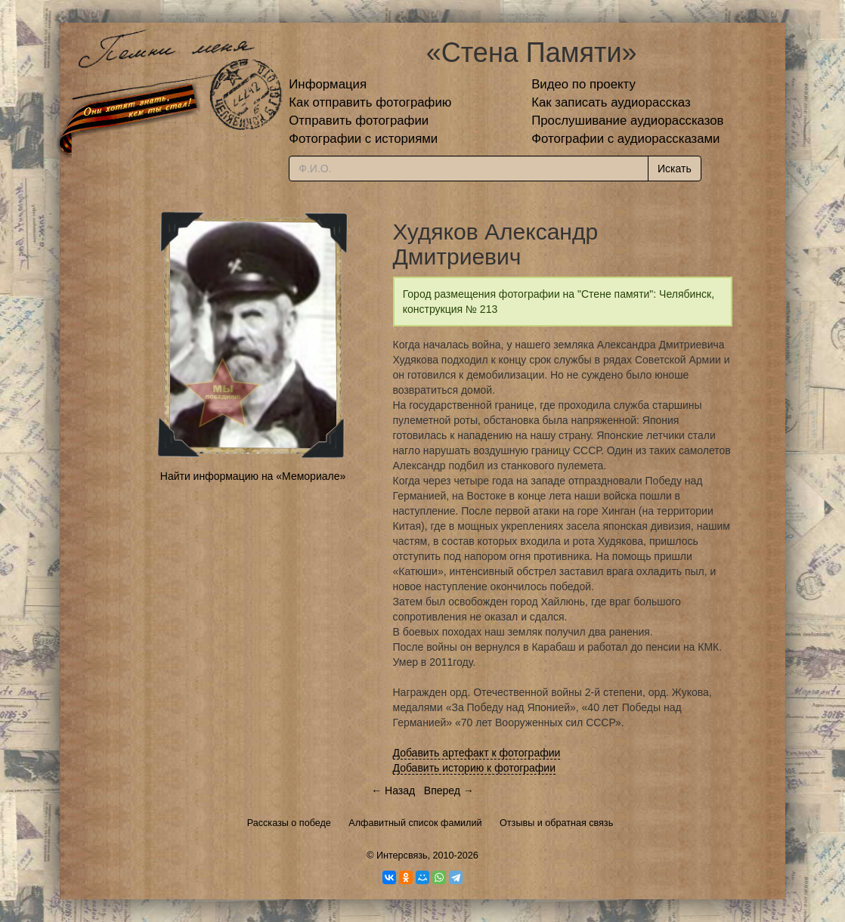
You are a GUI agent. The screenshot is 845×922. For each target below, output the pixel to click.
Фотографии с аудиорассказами (625, 138)
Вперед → (449, 790)
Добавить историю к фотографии (474, 768)
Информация (328, 84)
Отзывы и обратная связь (556, 823)
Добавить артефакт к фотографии (477, 753)
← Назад (393, 790)
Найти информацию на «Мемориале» (252, 476)
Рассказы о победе (289, 823)
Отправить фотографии (359, 120)
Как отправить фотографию (370, 102)
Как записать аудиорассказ (611, 102)
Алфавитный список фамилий (414, 823)
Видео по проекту (583, 84)
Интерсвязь (402, 855)
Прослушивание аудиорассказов (627, 120)
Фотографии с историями (363, 138)
